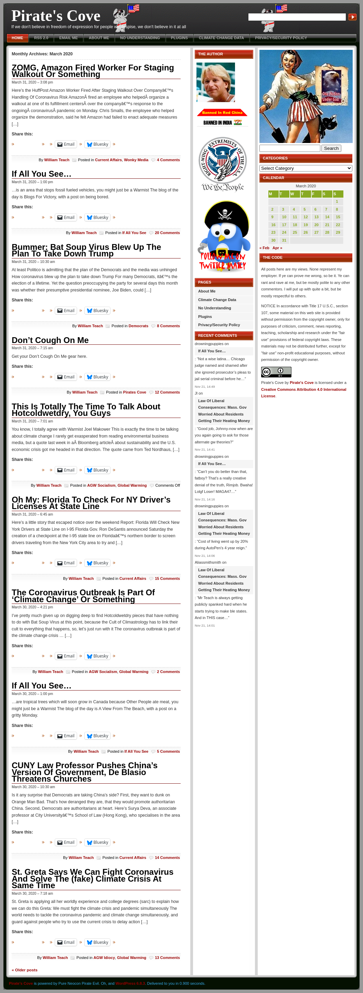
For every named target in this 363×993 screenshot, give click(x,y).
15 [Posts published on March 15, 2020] (338, 217)
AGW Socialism (101, 485)
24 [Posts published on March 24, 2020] (284, 232)
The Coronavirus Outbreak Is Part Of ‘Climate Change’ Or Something (83, 596)
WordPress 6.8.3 (130, 983)
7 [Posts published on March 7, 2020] (326, 209)
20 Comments (167, 233)
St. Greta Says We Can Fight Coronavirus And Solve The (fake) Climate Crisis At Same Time (92, 878)
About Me (99, 38)
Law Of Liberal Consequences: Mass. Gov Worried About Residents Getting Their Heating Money (224, 411)
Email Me (68, 38)
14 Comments (167, 858)
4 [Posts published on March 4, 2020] (294, 209)
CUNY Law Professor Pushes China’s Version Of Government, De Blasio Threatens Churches (85, 772)
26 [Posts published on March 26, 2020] (305, 232)
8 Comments (168, 326)
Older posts (25, 970)
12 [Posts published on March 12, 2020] (305, 217)
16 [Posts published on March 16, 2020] (273, 225)
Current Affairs (108, 160)
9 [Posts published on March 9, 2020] (272, 217)
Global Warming (132, 485)
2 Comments (168, 672)
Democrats (138, 326)
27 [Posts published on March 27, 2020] (316, 232)
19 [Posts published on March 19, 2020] (305, 225)
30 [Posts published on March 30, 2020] (273, 240)
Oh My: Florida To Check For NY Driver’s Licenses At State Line (91, 503)
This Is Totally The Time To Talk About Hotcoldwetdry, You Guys (86, 410)
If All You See (134, 233)
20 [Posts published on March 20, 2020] (316, 225)
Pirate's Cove (55, 15)
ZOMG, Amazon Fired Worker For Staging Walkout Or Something (93, 71)
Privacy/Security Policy (281, 38)
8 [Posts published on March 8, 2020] (337, 209)
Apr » (277, 248)
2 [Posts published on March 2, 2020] (272, 209)
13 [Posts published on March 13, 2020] (316, 217)
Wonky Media (136, 160)
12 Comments (167, 392)
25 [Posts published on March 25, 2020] (295, 232)
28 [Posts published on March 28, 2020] (327, 232)
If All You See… (42, 173)
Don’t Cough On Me (50, 340)
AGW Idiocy (104, 958)
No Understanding (140, 38)
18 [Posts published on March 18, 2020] (295, 225)
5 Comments (168, 751)
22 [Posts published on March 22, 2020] (338, 225)
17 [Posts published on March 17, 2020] (284, 225)
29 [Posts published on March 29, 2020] (338, 232)
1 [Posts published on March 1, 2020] (337, 201)
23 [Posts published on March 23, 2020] (273, 232)
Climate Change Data (221, 38)
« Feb (264, 248)
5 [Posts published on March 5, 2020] (304, 209)
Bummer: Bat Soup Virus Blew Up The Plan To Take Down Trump (86, 250)
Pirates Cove (134, 392)
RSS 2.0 (41, 38)
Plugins (179, 38)
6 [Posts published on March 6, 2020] (315, 209)
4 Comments (168, 160)
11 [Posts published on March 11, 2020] (295, 217)
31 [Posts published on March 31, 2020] (284, 240)
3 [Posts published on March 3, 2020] (283, 209)
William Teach (57, 160)
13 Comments (167, 958)
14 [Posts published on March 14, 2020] (327, 217)
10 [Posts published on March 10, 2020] (284, 217)
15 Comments (167, 578)
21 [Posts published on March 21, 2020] (327, 225)
